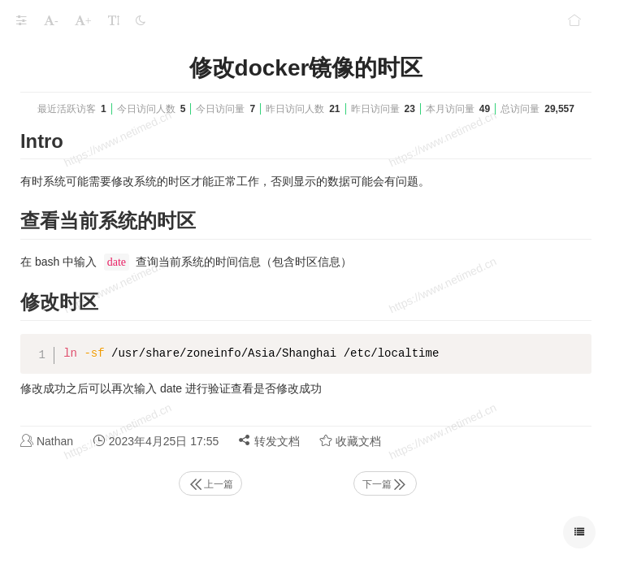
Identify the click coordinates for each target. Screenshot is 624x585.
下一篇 (385, 484)
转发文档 (269, 441)
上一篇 (210, 484)
